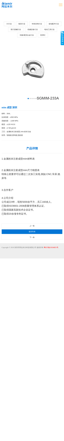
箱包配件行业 (54, 24)
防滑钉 (42, 35)
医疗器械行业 (16, 29)
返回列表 (32, 414)
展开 (62, 38)
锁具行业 (21, 24)
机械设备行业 (33, 29)
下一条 (32, 420)
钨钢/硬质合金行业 (27, 35)
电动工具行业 (49, 29)
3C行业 (9, 24)
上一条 (32, 408)
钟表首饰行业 (37, 24)
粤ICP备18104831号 (51, 430)
